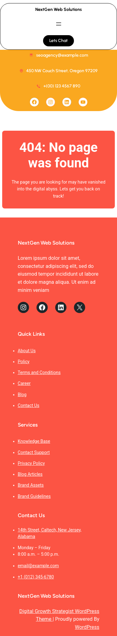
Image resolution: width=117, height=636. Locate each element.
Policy (24, 361)
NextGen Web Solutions (58, 9)
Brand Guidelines (34, 496)
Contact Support (34, 452)
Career (24, 383)
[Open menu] (58, 24)
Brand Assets (31, 485)
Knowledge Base (34, 441)
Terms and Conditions (39, 372)
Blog (22, 394)
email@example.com (38, 565)
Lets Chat (58, 40)
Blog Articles (30, 474)
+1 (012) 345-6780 (36, 576)
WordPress (87, 627)
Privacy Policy (31, 463)
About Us (27, 350)
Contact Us (28, 405)
